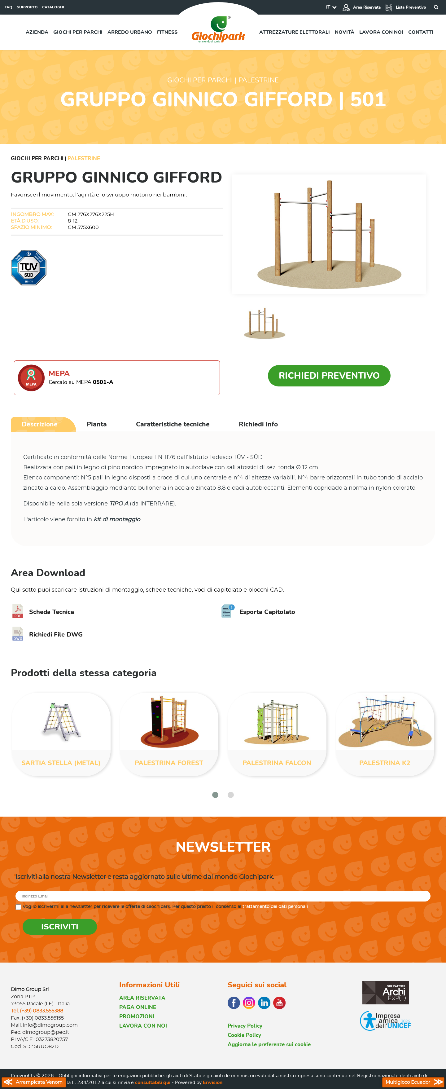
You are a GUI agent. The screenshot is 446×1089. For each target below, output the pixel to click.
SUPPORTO (27, 7)
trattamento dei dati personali (275, 907)
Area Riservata (361, 7)
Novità (344, 32)
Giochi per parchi (78, 32)
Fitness (167, 32)
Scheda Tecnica (42, 612)
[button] (215, 795)
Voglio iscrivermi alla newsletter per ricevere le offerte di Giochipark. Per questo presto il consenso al (165, 907)
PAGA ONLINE (137, 1007)
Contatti (420, 32)
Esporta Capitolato (258, 612)
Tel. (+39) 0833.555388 (37, 1010)
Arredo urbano (129, 32)
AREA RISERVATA (142, 998)
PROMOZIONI (136, 1016)
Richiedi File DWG (47, 634)
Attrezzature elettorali (294, 32)
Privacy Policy (245, 1025)
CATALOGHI (53, 7)
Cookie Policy (244, 1035)
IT (328, 7)
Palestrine (84, 158)
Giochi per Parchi (37, 158)
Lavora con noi (381, 32)
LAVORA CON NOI (143, 1025)
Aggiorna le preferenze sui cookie (269, 1044)
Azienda (37, 32)
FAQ (8, 7)
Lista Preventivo (405, 7)
